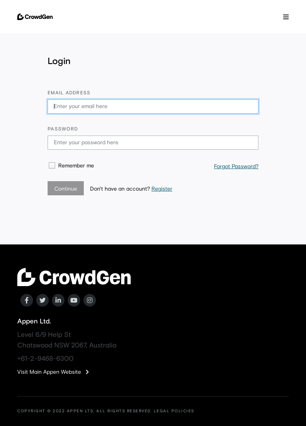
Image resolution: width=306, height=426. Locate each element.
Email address (69, 93)
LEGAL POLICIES (174, 411)
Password (63, 129)
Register (161, 189)
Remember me (76, 166)
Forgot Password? (236, 166)
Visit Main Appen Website (53, 372)
